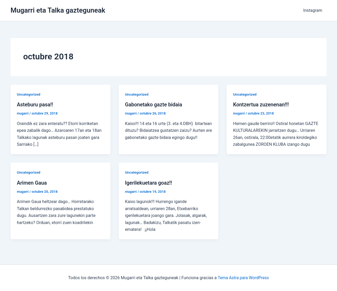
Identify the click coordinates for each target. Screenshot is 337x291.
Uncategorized (29, 94)
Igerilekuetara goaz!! (149, 182)
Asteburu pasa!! (35, 104)
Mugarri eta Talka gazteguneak (58, 10)
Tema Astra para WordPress (243, 277)
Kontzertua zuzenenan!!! (261, 104)
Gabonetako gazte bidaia (154, 104)
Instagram (312, 10)
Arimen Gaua (32, 182)
